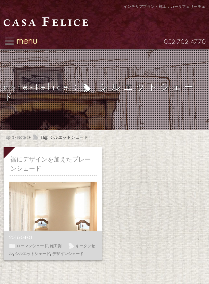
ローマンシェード (32, 246)
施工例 (55, 246)
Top (7, 137)
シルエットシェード (32, 254)
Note (21, 137)
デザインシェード (68, 254)
